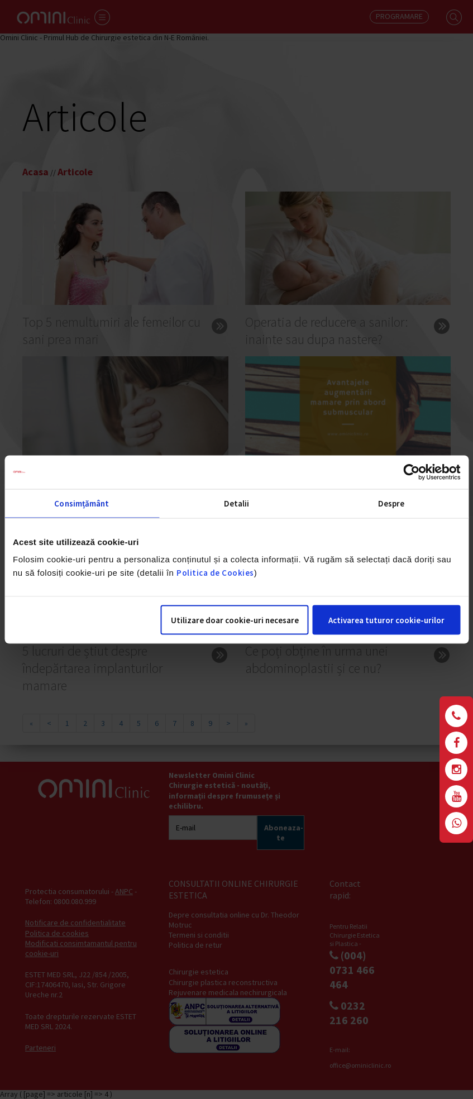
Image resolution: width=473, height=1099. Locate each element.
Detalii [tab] (237, 503)
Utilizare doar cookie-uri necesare (235, 620)
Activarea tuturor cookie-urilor (386, 620)
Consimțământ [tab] (81, 503)
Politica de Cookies (215, 572)
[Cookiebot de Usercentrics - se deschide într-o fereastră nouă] (411, 472)
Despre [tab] (391, 503)
